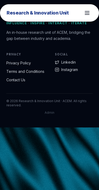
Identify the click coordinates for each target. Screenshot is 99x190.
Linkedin (65, 62)
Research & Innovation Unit (38, 13)
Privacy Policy (18, 63)
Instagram (66, 69)
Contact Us (15, 80)
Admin (49, 113)
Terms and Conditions (25, 71)
